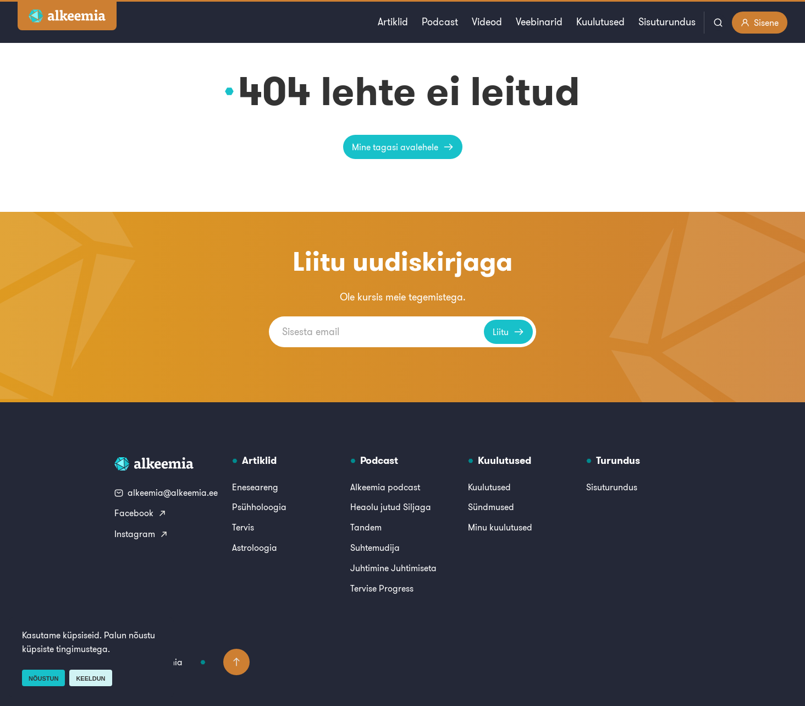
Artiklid (393, 21)
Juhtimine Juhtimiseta (393, 567)
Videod (487, 21)
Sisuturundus (667, 21)
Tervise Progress (381, 588)
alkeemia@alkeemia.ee (166, 492)
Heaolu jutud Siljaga (390, 506)
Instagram (141, 533)
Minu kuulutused (500, 527)
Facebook (140, 512)
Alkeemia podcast (385, 486)
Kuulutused (600, 21)
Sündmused (491, 506)
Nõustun (43, 678)
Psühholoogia (259, 506)
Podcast (440, 21)
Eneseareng (255, 486)
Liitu (508, 331)
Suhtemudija (375, 547)
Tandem (366, 527)
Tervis (243, 527)
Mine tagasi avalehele (403, 146)
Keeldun (90, 678)
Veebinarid (539, 21)
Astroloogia (254, 547)
